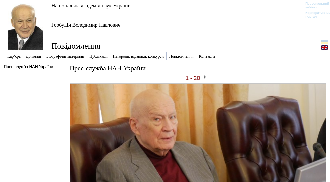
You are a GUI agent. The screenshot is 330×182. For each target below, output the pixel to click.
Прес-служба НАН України (28, 67)
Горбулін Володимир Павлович (86, 25)
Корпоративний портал (314, 14)
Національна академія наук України (91, 5)
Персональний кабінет (314, 5)
